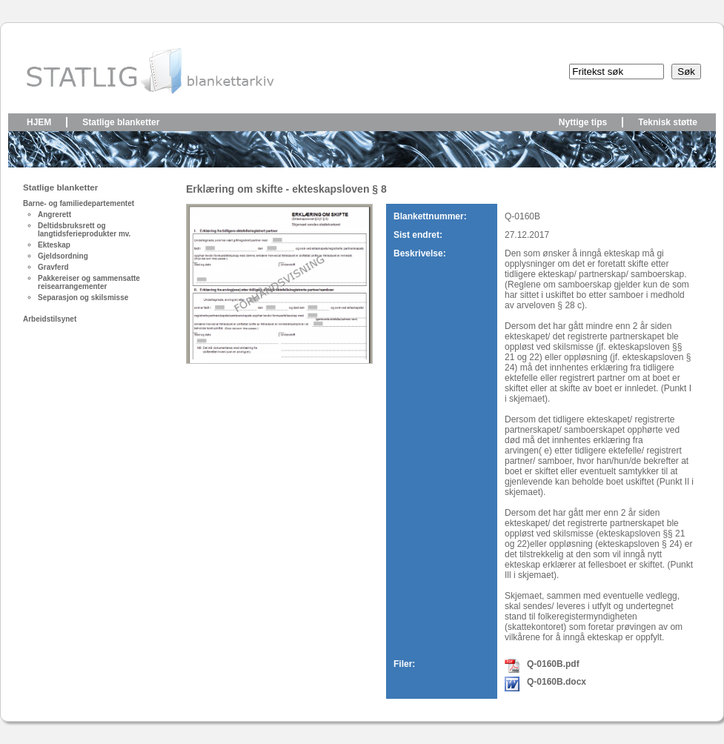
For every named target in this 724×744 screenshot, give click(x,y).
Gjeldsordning (63, 256)
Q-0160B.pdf (553, 664)
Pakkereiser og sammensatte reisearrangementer (89, 282)
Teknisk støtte (667, 122)
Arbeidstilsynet (49, 319)
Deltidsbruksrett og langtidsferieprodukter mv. (84, 230)
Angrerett (54, 214)
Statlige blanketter (120, 122)
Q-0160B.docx (556, 682)
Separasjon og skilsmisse (83, 297)
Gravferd (53, 267)
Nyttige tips (583, 122)
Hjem (39, 122)
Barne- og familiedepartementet (78, 203)
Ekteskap (54, 245)
